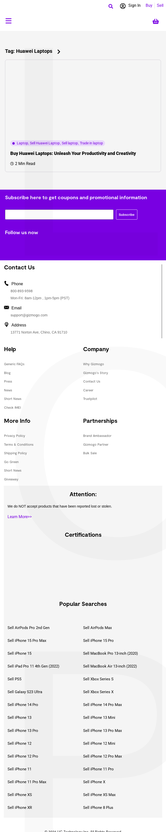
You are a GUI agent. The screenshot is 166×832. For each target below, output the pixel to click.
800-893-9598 (22, 291)
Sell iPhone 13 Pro (23, 730)
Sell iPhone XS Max (99, 795)
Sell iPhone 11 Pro (98, 769)
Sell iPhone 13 (19, 717)
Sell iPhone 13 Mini (99, 717)
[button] (111, 6)
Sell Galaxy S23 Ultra (25, 692)
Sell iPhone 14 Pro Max (102, 704)
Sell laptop (70, 143)
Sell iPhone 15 (19, 653)
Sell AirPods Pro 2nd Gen (28, 628)
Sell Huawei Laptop (45, 143)
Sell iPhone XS (20, 795)
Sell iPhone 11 (19, 769)
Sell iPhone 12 (19, 743)
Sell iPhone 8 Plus (98, 807)
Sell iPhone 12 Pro (23, 756)
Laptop (22, 143)
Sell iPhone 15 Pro (98, 640)
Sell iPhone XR (20, 807)
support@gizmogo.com (29, 315)
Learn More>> (20, 516)
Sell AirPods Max (97, 628)
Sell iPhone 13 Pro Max (102, 730)
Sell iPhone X (94, 782)
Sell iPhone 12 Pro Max (102, 756)
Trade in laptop (91, 143)
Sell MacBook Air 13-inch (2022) (110, 666)
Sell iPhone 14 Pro (23, 704)
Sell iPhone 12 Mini (99, 743)
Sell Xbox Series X (98, 692)
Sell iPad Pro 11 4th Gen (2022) (33, 666)
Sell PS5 (14, 679)
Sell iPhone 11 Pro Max (27, 782)
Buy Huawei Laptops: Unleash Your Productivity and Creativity (73, 153)
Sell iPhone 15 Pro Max (27, 640)
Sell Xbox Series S (98, 679)
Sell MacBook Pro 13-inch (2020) (110, 653)
